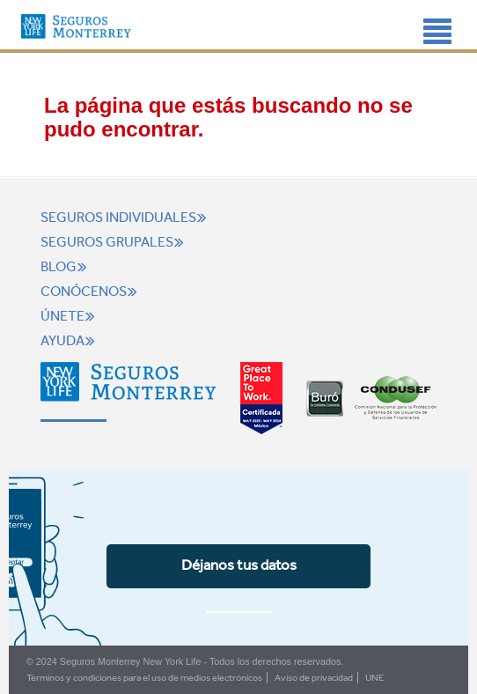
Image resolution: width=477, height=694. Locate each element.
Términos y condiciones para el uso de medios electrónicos (144, 677)
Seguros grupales (114, 242)
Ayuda (69, 341)
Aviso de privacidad (314, 677)
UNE (374, 677)
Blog (66, 267)
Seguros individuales (125, 217)
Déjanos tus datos (239, 564)
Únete (69, 316)
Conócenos (91, 291)
